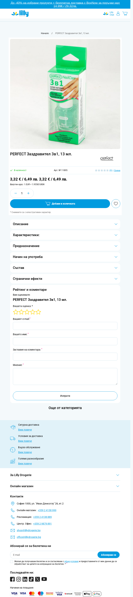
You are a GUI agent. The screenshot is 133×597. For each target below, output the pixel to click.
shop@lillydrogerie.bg (28, 530)
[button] (107, 158)
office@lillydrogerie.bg (29, 537)
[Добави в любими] (115, 203)
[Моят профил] (118, 13)
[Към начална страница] (45, 33)
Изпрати (65, 395)
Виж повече (25, 429)
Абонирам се (108, 554)
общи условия (71, 561)
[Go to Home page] (20, 13)
